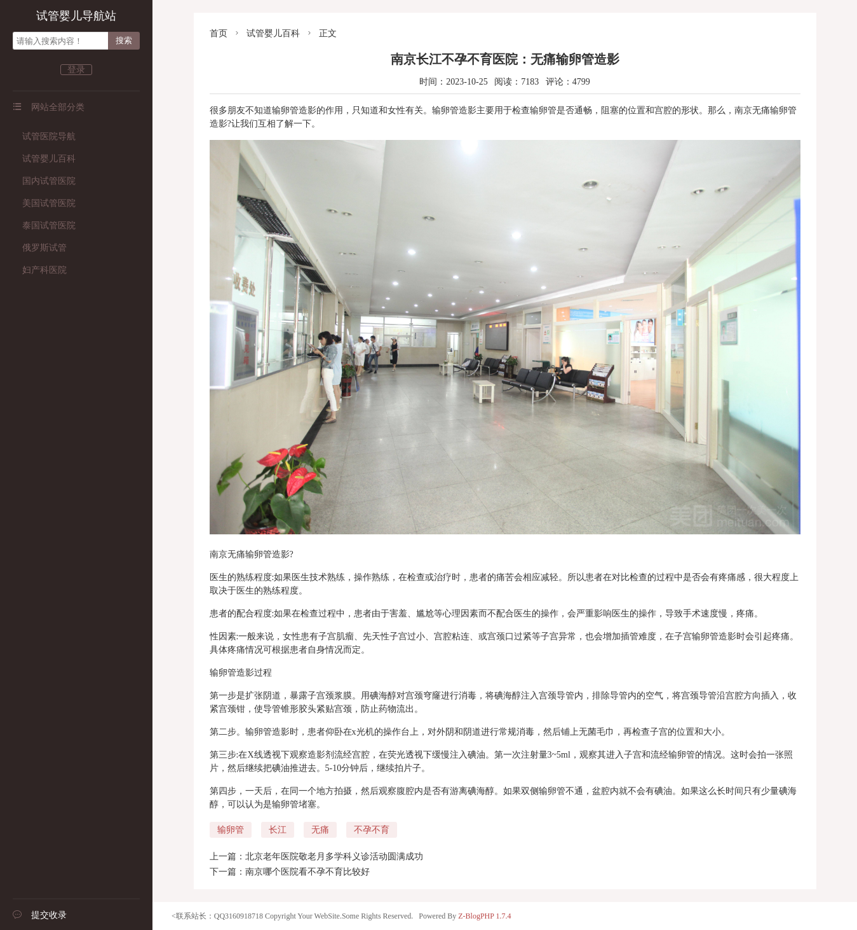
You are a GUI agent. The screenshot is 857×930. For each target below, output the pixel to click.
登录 (76, 69)
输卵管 (230, 830)
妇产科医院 (40, 270)
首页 (218, 33)
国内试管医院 (44, 181)
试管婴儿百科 (44, 158)
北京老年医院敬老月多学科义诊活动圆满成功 (334, 856)
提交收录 (40, 915)
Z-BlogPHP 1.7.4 (484, 916)
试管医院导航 (44, 136)
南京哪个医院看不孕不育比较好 (307, 872)
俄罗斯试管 (40, 248)
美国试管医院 (44, 203)
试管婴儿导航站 (76, 16)
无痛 (320, 830)
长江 (278, 830)
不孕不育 (371, 830)
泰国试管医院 (44, 225)
